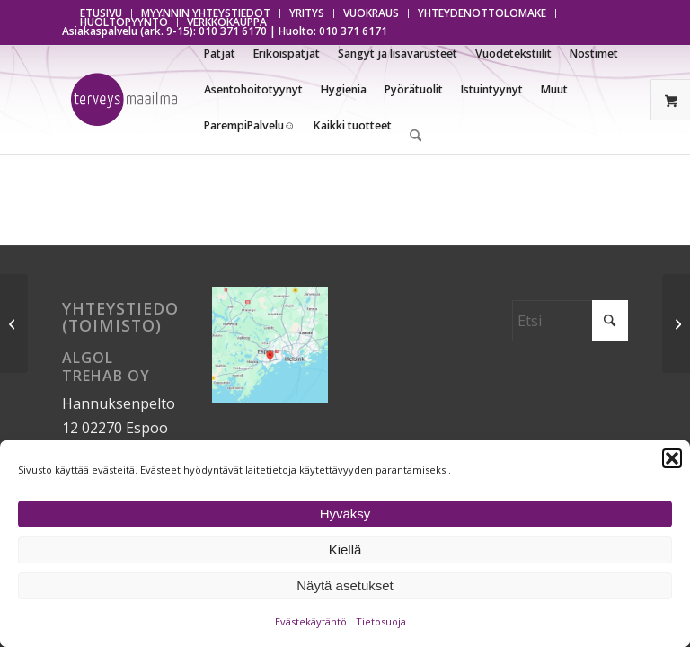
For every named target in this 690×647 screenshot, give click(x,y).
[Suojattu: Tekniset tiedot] (14, 323)
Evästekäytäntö (311, 621)
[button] (672, 458)
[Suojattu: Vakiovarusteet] (676, 323)
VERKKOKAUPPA (227, 22)
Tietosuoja (381, 621)
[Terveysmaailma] (124, 99)
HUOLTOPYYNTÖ (124, 22)
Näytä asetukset (345, 585)
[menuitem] (307, 13)
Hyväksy (345, 513)
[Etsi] (415, 136)
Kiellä (345, 549)
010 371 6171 (353, 31)
